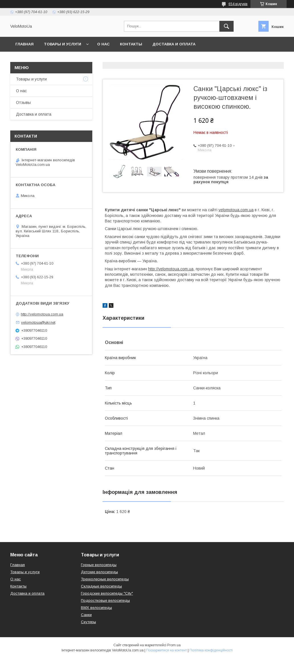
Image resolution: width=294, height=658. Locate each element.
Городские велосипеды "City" (107, 593)
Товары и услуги (62, 44)
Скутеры (88, 622)
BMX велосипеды (96, 607)
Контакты (131, 44)
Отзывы (23, 102)
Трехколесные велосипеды (105, 579)
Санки (86, 615)
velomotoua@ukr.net (38, 322)
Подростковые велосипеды (105, 600)
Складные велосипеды (101, 586)
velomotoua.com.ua (236, 210)
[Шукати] (226, 26)
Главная (24, 44)
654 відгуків (238, 4)
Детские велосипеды (99, 572)
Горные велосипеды (99, 565)
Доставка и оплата (173, 44)
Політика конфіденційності (211, 650)
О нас (103, 44)
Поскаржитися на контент (166, 650)
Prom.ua (174, 645)
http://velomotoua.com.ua (170, 269)
